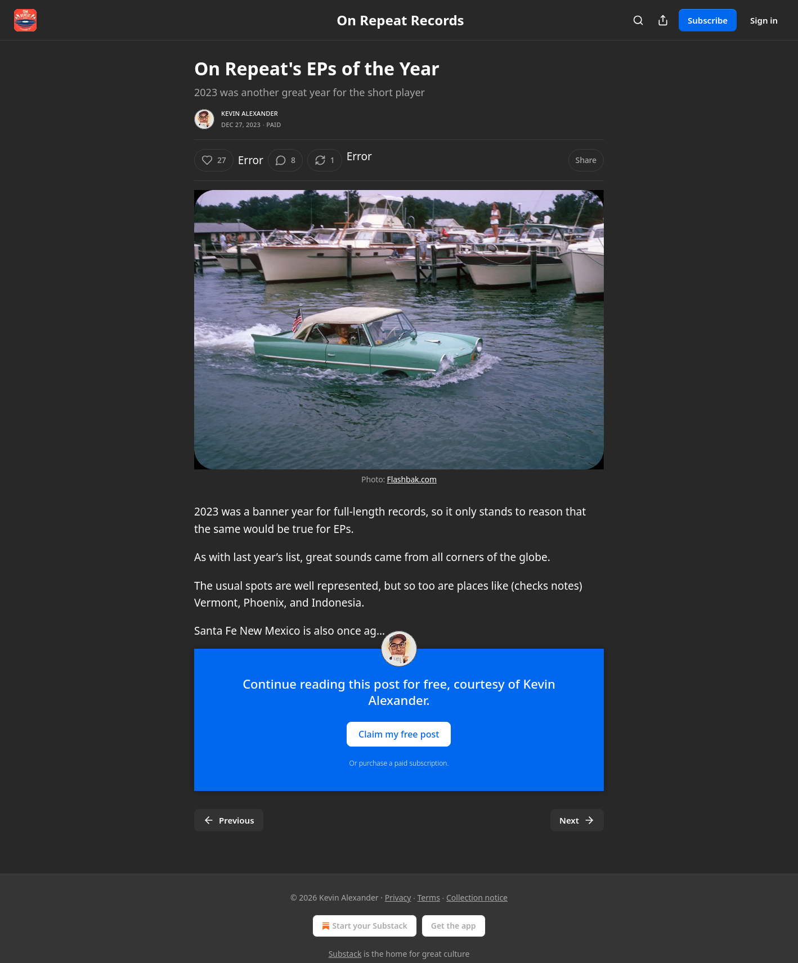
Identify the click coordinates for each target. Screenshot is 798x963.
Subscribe (708, 20)
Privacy (398, 897)
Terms (429, 897)
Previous (228, 820)
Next (577, 820)
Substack (345, 953)
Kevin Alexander (249, 113)
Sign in (764, 20)
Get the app (453, 925)
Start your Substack (363, 926)
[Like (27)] (214, 160)
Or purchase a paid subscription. (399, 763)
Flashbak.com (412, 479)
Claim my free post (398, 733)
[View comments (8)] (285, 160)
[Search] (638, 20)
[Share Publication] (663, 20)
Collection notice (477, 897)
